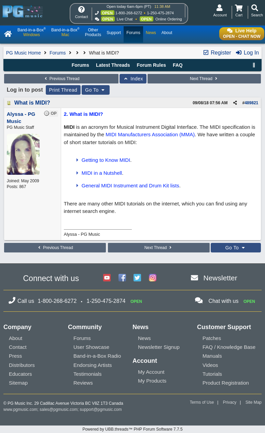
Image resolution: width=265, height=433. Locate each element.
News (144, 338)
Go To (95, 90)
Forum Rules (151, 65)
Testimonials (87, 374)
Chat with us (223, 301)
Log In (247, 53)
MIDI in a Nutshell (102, 173)
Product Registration (226, 383)
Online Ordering (168, 19)
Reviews (83, 383)
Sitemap (18, 383)
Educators (20, 374)
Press (15, 356)
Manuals (212, 356)
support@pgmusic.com (101, 409)
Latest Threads (113, 65)
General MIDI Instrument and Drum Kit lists (130, 185)
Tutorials (212, 374)
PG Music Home (23, 53)
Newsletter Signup (159, 347)
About (15, 338)
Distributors (22, 365)
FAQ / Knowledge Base (229, 347)
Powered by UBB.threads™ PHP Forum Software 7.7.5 (132, 429)
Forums (58, 53)
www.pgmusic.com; (21, 409)
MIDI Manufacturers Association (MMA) (150, 134)
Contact (18, 347)
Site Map (254, 402)
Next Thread (204, 78)
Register (217, 53)
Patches (212, 338)
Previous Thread (61, 78)
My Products (152, 381)
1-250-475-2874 (160, 13)
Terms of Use (202, 402)
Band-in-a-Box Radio (97, 356)
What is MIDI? (32, 103)
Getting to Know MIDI (106, 160)
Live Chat (124, 19)
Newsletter (220, 278)
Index (133, 78)
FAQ (178, 65)
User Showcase (91, 347)
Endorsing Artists (92, 365)
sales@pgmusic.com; (60, 409)
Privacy (229, 402)
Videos (210, 365)
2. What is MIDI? (83, 114)
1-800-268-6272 (128, 13)
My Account (151, 372)
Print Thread (63, 90)
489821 (251, 102)
